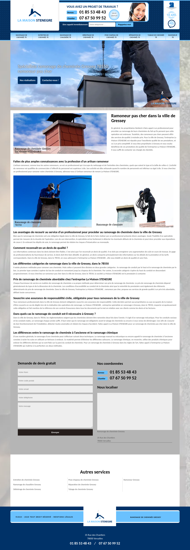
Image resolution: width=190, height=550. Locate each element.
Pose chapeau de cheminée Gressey (83, 480)
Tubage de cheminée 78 (156, 36)
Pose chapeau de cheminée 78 (111, 36)
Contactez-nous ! (50, 80)
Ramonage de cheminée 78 (21, 36)
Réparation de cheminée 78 (135, 36)
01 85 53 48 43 (89, 12)
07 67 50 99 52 (89, 18)
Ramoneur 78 (172, 36)
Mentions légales (63, 517)
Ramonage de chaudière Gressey (27, 484)
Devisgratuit (111, 14)
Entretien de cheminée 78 (43, 36)
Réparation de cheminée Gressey (82, 484)
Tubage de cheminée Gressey (80, 489)
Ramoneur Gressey (132, 480)
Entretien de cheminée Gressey (26, 480)
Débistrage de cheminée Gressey (27, 489)
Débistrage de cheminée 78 (88, 36)
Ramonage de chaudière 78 (65, 36)
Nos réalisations (27, 80)
